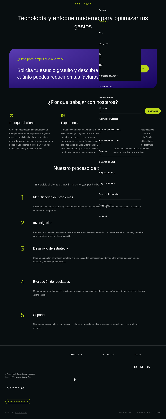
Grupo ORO (21, 412)
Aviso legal (125, 412)
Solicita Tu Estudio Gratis (18, 401)
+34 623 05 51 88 (14, 388)
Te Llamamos (152, 111)
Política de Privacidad (149, 412)
